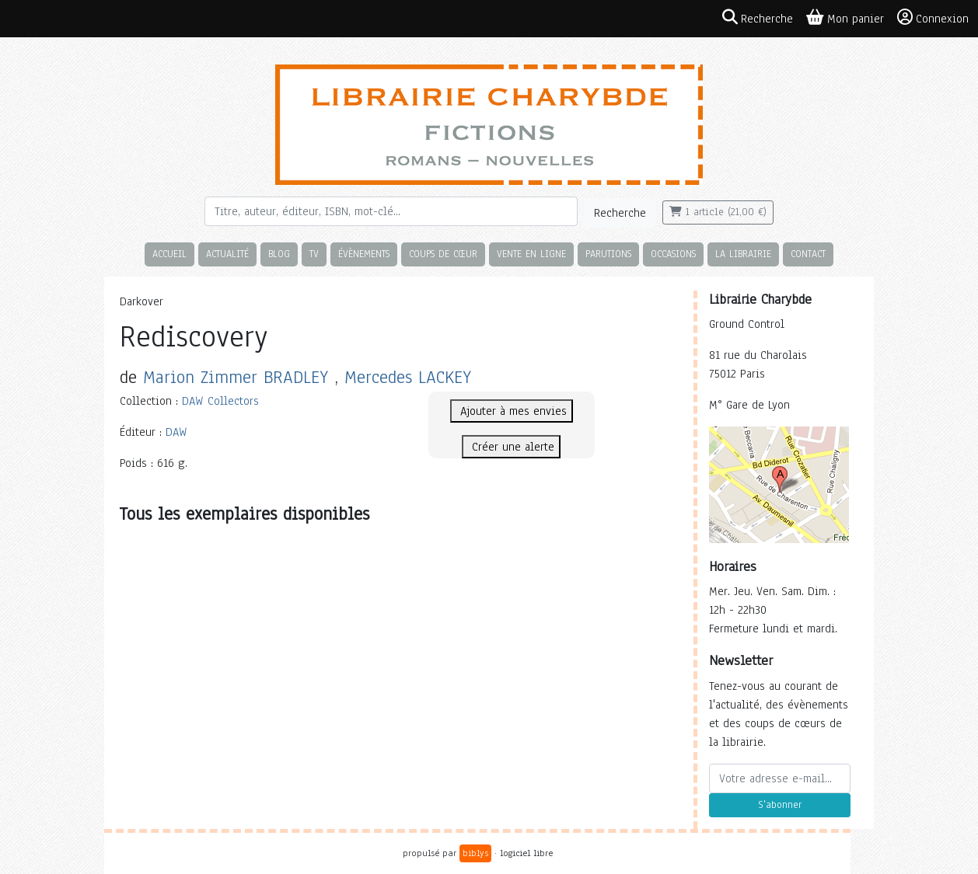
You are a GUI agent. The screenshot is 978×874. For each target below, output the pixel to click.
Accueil (169, 253)
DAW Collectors (220, 401)
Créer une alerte (511, 446)
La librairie (743, 253)
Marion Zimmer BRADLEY (235, 377)
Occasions (673, 253)
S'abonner (780, 805)
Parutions (608, 253)
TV (314, 253)
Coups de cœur (443, 253)
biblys (475, 853)
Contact (808, 253)
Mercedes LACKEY (407, 377)
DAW (176, 432)
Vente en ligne (531, 253)
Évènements (363, 253)
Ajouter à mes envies (511, 411)
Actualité (227, 253)
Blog (279, 253)
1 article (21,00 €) (718, 212)
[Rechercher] (391, 211)
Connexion (933, 17)
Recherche (620, 213)
